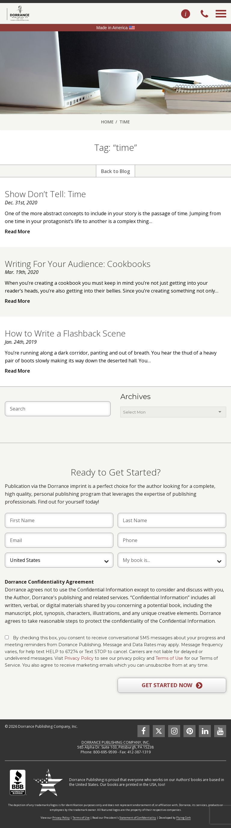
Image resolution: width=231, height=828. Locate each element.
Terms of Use (169, 658)
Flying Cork (183, 818)
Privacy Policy (79, 658)
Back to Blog (115, 171)
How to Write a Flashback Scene (65, 333)
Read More (17, 231)
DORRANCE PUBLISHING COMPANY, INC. (116, 742)
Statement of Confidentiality (137, 818)
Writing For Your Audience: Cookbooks (77, 263)
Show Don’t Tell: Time (45, 194)
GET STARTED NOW (172, 685)
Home (107, 122)
